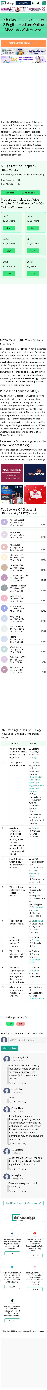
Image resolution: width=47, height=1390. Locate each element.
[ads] (12, 473)
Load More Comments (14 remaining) (23, 1203)
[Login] (38, 3)
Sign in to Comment (10, 1048)
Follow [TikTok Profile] (12, 1320)
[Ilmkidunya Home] (7, 3)
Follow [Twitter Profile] (12, 1287)
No (20, 1023)
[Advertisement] (23, 89)
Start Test (9, 192)
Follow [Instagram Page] (35, 1289)
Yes (10, 1023)
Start (9, 228)
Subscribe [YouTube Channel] (35, 1256)
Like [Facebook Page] (12, 1253)
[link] (33, 3)
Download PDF (29, 192)
